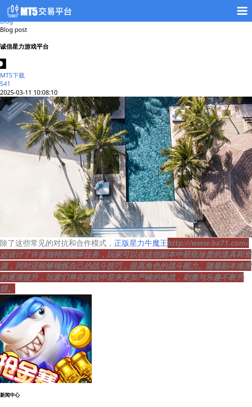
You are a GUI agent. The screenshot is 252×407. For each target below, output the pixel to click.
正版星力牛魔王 (140, 243)
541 (5, 83)
